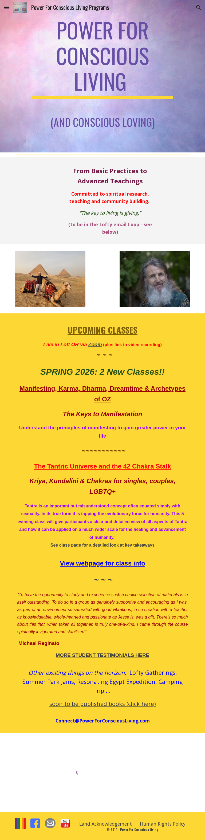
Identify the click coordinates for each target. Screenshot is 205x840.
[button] (6, 7)
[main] (102, 76)
